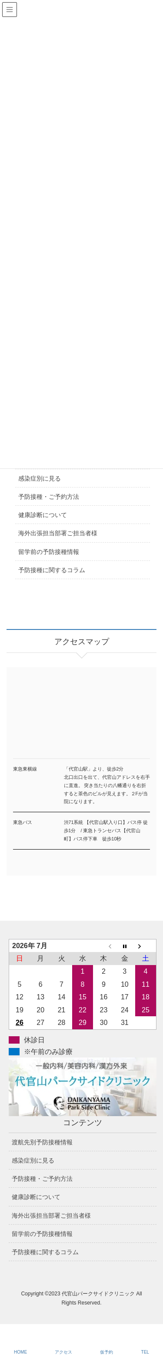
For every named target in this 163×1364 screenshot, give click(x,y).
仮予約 (106, 1352)
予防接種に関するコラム (51, 570)
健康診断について (42, 514)
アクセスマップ (81, 723)
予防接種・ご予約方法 (48, 496)
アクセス (63, 1352)
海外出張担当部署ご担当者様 (57, 533)
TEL (145, 1352)
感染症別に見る (39, 478)
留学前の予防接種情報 (48, 551)
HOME (20, 1352)
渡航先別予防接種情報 (42, 1142)
